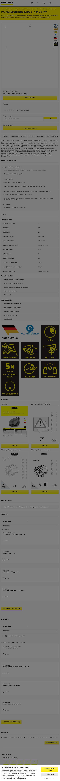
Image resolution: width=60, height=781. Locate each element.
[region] (30, 773)
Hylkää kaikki (49, 774)
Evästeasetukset (49, 778)
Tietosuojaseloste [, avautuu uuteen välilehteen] (21, 778)
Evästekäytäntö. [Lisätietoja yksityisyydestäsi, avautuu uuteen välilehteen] (10, 778)
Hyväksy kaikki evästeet (49, 769)
